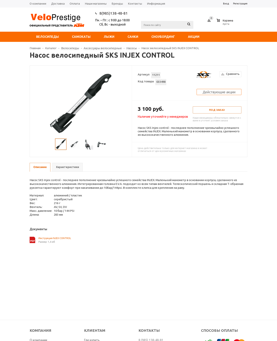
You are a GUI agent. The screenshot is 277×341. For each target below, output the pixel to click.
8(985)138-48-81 (113, 13)
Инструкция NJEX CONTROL (54, 238)
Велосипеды (47, 36)
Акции (193, 36)
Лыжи (109, 36)
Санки (133, 36)
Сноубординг (163, 36)
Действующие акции (219, 92)
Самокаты (81, 36)
